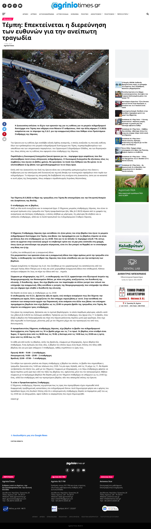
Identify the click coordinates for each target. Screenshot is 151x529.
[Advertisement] (62, 188)
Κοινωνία (75, 14)
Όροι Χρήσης (74, 517)
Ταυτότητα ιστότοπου (109, 517)
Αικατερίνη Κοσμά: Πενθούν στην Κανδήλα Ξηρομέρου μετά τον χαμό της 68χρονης (135, 113)
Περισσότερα (122, 14)
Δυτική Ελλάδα (62, 14)
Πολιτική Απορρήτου (89, 517)
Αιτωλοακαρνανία (46, 14)
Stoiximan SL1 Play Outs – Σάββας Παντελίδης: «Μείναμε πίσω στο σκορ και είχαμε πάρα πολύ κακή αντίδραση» (135, 132)
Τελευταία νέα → (132, 81)
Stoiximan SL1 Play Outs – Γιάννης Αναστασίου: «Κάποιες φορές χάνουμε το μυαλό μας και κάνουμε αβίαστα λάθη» (135, 122)
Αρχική (25, 14)
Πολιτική (84, 14)
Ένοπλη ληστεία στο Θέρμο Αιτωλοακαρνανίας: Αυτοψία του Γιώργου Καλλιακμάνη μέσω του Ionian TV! (135, 95)
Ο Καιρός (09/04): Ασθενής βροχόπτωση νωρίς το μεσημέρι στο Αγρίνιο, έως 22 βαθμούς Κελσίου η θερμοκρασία (134, 85)
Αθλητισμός (96, 14)
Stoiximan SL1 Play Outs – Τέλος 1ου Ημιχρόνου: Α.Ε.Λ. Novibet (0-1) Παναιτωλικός (135, 159)
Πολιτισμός (109, 14)
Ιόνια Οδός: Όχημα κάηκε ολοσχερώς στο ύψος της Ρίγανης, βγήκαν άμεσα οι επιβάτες (135, 150)
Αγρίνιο (34, 14)
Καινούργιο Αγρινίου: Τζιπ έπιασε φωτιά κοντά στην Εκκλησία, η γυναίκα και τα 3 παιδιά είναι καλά (135, 104)
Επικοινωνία (52, 517)
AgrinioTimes (9, 46)
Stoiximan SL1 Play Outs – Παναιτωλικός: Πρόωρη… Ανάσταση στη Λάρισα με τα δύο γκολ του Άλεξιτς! (134, 142)
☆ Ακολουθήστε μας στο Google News (29, 435)
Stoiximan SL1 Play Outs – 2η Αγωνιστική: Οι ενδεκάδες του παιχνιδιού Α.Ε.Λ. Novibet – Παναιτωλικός (134, 168)
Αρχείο (42, 517)
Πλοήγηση (63, 517)
